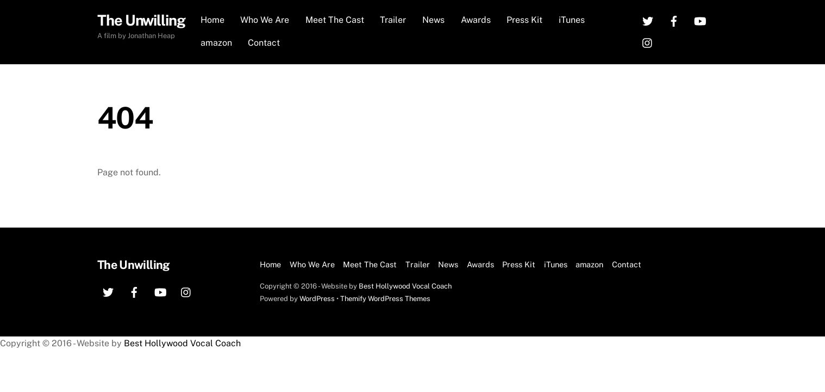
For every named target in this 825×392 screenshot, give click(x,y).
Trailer (393, 20)
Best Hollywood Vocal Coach (405, 286)
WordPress (317, 299)
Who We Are (264, 20)
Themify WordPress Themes (385, 299)
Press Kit (524, 20)
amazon (216, 43)
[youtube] (700, 20)
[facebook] (674, 20)
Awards (476, 20)
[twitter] (648, 20)
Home (212, 20)
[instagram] (648, 42)
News (433, 20)
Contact (264, 43)
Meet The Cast (334, 20)
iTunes (572, 20)
